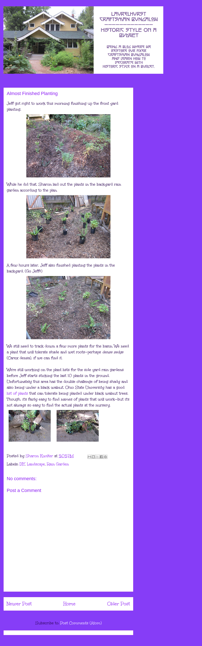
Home (69, 604)
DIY (22, 464)
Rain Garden (58, 464)
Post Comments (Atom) (81, 623)
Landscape (36, 464)
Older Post (118, 604)
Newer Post (19, 604)
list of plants (17, 393)
